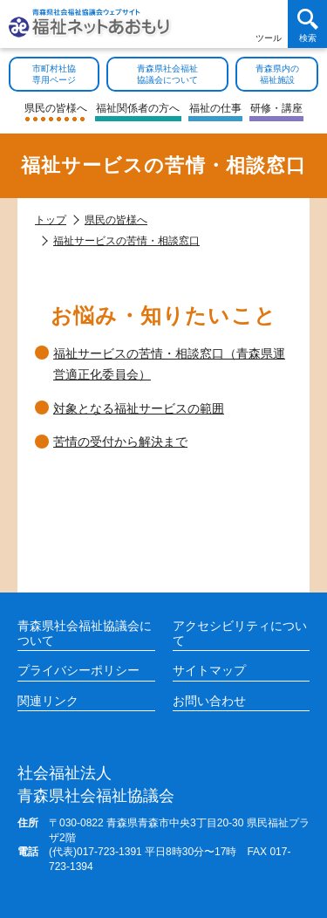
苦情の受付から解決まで (120, 442)
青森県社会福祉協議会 (95, 783)
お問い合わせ (209, 701)
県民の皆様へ (116, 220)
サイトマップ (209, 670)
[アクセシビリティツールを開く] (268, 24)
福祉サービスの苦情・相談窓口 (126, 241)
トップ (50, 220)
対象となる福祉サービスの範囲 (138, 408)
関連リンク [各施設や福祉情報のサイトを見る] (47, 701)
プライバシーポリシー (78, 670)
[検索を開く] (307, 24)
